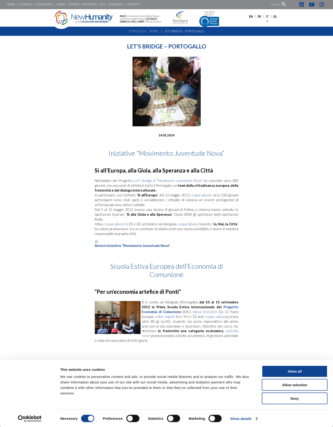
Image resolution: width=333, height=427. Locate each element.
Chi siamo (25, 4)
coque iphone (201, 195)
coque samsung (217, 316)
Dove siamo (44, 4)
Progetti (89, 4)
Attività (74, 4)
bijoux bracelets (205, 312)
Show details (241, 418)
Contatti (132, 4)
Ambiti (60, 4)
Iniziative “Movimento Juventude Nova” (166, 153)
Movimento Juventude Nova (179, 180)
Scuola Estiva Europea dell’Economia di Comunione (166, 270)
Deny (295, 398)
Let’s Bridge (142, 180)
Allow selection (294, 384)
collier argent (165, 316)
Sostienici (116, 4)
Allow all (295, 371)
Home (11, 4)
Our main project (209, 19)
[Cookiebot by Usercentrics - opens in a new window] (30, 418)
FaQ (102, 4)
